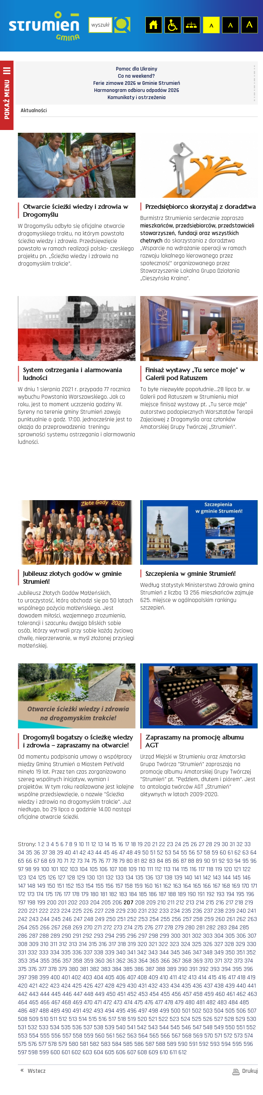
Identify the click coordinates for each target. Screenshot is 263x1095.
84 (160, 861)
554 (34, 1036)
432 (153, 986)
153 (79, 886)
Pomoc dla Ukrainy (136, 69)
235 (186, 911)
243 (34, 919)
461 (230, 994)
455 (165, 994)
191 (201, 894)
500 (175, 1011)
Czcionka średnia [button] (230, 24)
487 (33, 1011)
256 (176, 919)
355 (45, 961)
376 (32, 969)
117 (201, 869)
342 (142, 952)
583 (105, 1044)
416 (222, 977)
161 (157, 886)
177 (67, 894)
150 (51, 886)
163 (177, 886)
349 (219, 952)
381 (84, 969)
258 (198, 919)
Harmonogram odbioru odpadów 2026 (136, 90)
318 (122, 944)
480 (190, 1002)
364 (143, 961)
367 (176, 961)
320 (142, 944)
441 (252, 986)
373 (238, 961)
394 (226, 969)
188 (172, 894)
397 (22, 977)
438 (219, 986)
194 (230, 894)
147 (21, 886)
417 (232, 977)
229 (121, 911)
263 (252, 919)
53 (168, 852)
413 (192, 977)
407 (131, 977)
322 (163, 944)
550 (230, 1027)
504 (219, 1011)
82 (144, 861)
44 (98, 852)
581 (84, 1044)
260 (220, 919)
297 (142, 936)
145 (236, 877)
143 (217, 877)
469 (77, 1002)
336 (77, 952)
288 (44, 936)
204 (95, 902)
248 (88, 919)
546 (186, 1027)
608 (142, 1052)
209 (151, 902)
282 (211, 927)
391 (193, 969)
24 (178, 844)
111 (150, 869)
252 (132, 919)
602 (76, 1052)
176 (58, 894)
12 (93, 844)
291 (77, 936)
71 (66, 861)
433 (164, 986)
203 (84, 902)
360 (99, 961)
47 (122, 852)
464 (22, 1002)
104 (83, 869)
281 (200, 927)
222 (43, 911)
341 (131, 952)
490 (66, 1011)
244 (45, 919)
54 (176, 852)
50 (145, 852)
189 (182, 894)
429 (121, 986)
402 (76, 977)
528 (229, 1019)
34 (21, 852)
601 (66, 1052)
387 (149, 969)
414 (202, 977)
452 (132, 994)
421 (33, 986)
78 (115, 861)
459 (209, 994)
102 (64, 869)
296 (132, 936)
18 (133, 844)
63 (245, 852)
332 (32, 952)
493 (98, 1011)
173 (31, 894)
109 (132, 869)
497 (142, 1011)
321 (153, 944)
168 (226, 886)
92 (222, 861)
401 (66, 977)
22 (162, 844)
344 (164, 952)
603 (87, 1052)
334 (55, 952)
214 (200, 902)
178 (75, 894)
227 (99, 911)
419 (251, 977)
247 (77, 919)
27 (201, 844)
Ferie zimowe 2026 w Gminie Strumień (136, 83)
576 (32, 1044)
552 (251, 1027)
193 (220, 894)
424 (66, 986)
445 (56, 994)
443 (34, 994)
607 (131, 1052)
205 (106, 902)
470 (88, 1002)
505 (230, 1011)
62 (237, 852)
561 (110, 1036)
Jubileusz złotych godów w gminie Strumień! (72, 577)
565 (154, 1036)
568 (186, 1036)
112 (158, 869)
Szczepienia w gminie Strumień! (190, 573)
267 (55, 927)
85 (168, 861)
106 (103, 869)
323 (174, 944)
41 (75, 852)
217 (229, 902)
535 (66, 1027)
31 (232, 844)
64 (253, 852)
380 (73, 969)
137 (158, 877)
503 (208, 1011)
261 (230, 919)
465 (34, 1002)
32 (239, 844)
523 (174, 1019)
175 (49, 894)
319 (132, 944)
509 (34, 1019)
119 (218, 869)
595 (237, 1044)
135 (139, 877)
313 (73, 944)
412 (182, 977)
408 (142, 977)
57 (199, 852)
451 (121, 994)
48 (129, 852)
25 (186, 844)
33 (247, 844)
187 (162, 894)
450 (111, 994)
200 (51, 902)
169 (236, 886)
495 (121, 1011)
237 (208, 911)
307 (252, 936)
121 (237, 869)
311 (53, 944)
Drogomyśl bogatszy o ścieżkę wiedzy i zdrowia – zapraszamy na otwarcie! (78, 741)
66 (29, 861)
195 (240, 894)
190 (192, 894)
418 (241, 977)
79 (122, 861)
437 (208, 986)
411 (173, 977)
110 (141, 869)
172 (21, 894)
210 (161, 902)
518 (122, 1019)
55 (184, 852)
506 (241, 1011)
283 (222, 927)
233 (164, 911)
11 (87, 844)
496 (132, 1011)
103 (74, 869)
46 (114, 852)
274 (128, 927)
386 (139, 969)
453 (143, 994)
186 (153, 894)
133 (119, 877)
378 (52, 969)
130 (91, 877)
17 (127, 844)
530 (251, 1019)
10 (81, 844)
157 (119, 886)
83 (152, 861)
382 (94, 969)
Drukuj (250, 1071)
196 (250, 894)
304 (219, 936)
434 (175, 986)
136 (149, 877)
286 (22, 936)
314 (83, 944)
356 (56, 961)
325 (196, 944)
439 (230, 986)
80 (129, 861)
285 (244, 927)
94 (237, 861)
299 (164, 936)
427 (99, 986)
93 (229, 861)
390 (183, 969)
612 (182, 1052)
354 (34, 961)
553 (22, 1036)
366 (165, 961)
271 (98, 927)
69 (52, 861)
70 (59, 861)
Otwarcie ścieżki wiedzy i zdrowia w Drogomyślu (75, 210)
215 (210, 902)
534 (55, 1027)
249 (99, 919)
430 (132, 986)
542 (142, 1027)
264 (22, 927)
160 (148, 886)
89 (199, 861)
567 (176, 1036)
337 (87, 952)
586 (139, 1044)
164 (187, 886)
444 (45, 994)
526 (208, 1019)
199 (41, 902)
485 (244, 1002)
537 (87, 1027)
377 (42, 969)
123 (22, 877)
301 (186, 936)
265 (34, 927)
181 (103, 894)
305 (230, 936)
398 (33, 977)
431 (142, 986)
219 (249, 902)
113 (166, 869)
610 (164, 1052)
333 (43, 952)
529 (240, 1019)
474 (128, 1002)
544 (164, 1027)
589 (171, 1044)
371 (218, 961)
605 (109, 1052)
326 (208, 944)
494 (109, 1011)
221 (33, 911)
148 (31, 886)
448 (88, 994)
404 (98, 977)
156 (109, 886)
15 (113, 844)
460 (220, 994)
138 (168, 877)
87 (183, 861)
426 (88, 986)
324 (185, 944)
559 (88, 1036)
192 (210, 894)
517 (112, 1019)
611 (173, 1052)
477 (159, 1002)
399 (44, 977)
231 (142, 911)
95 (245, 861)
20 (147, 844)
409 (153, 977)
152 (70, 886)
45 (106, 852)
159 (138, 886)
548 (208, 1027)
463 (252, 994)
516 (103, 1019)
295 (121, 936)
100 (45, 869)
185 (143, 894)
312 (63, 944)
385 (128, 969)
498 (153, 1011)
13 (100, 844)
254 (154, 919)
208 (140, 902)
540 (121, 1027)
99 (36, 869)
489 (55, 1011)
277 (159, 927)
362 (121, 961)
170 (245, 886)
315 (93, 944)
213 (190, 902)
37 (44, 852)
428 (109, 986)
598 (33, 1052)
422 (43, 986)
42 (82, 852)
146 (246, 877)
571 (218, 1036)
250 (111, 919)
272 (107, 927)
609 (153, 1052)
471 (98, 1002)
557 (66, 1036)
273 (118, 927)
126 (52, 877)
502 (196, 1011)
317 (112, 944)
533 (43, 1027)
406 (121, 977)
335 (66, 952)
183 (123, 894)
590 (183, 1044)
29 (217, 844)
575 (22, 1044)
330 (251, 944)
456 (176, 994)
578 (52, 1044)
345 (175, 952)
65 (21, 861)
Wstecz (37, 1071)
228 (109, 911)
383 (105, 969)
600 (55, 1052)
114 (175, 869)
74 (87, 861)
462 (241, 994)
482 (211, 1002)
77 (108, 861)
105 (93, 869)
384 (117, 969)
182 (113, 894)
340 (121, 952)
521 (153, 1019)
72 (72, 861)
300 (175, 936)
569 (198, 1036)
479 (179, 1002)
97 (20, 869)
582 (94, 1044)
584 (117, 1044)
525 (196, 1019)
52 (160, 852)
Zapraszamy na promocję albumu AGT (194, 741)
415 (212, 977)
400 (55, 977)
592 (204, 1044)
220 (22, 911)
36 (37, 852)
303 (208, 936)
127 (61, 877)
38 (52, 852)
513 (73, 1019)
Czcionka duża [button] (249, 24)
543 (153, 1027)
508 (22, 1019)
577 (42, 1044)
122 (246, 869)
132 (109, 877)
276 (149, 927)
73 (80, 861)
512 (63, 1019)
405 (109, 977)
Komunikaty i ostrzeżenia (137, 97)
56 (192, 852)
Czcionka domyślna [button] (211, 24)
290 (66, 936)
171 (254, 886)
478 (168, 1002)
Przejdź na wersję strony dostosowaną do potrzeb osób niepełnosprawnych (172, 24)
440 (241, 986)
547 (197, 1027)
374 (248, 961)
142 (207, 877)
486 (22, 1011)
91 (214, 861)
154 (89, 886)
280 (190, 927)
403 (87, 977)
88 (191, 861)
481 (200, 1002)
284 (233, 927)
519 (132, 1019)
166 (207, 886)
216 (220, 902)
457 (187, 994)
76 (101, 861)
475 (138, 1002)
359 (88, 961)
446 (67, 994)
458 (198, 994)
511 (53, 1019)
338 (98, 952)
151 (60, 886)
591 (193, 1044)
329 (240, 944)
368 (186, 961)
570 (208, 1036)
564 (143, 1036)
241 (252, 911)
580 (73, 1044)
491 (77, 1011)
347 (197, 952)
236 (197, 911)
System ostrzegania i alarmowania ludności (72, 374)
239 (230, 911)
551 (240, 1027)
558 (77, 1036)
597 (22, 1052)
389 (171, 969)
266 (45, 927)
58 (207, 852)
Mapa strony (191, 24)
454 (154, 994)
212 (180, 902)
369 (198, 961)
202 (72, 902)
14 (107, 844)
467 (55, 1002)
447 (77, 994)
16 (120, 844)
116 (193, 869)
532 (32, 1027)
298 (153, 936)
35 (29, 852)
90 (207, 861)
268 (66, 927)
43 (90, 852)
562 (121, 1036)
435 (186, 986)
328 (229, 944)
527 (218, 1019)
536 (77, 1027)
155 (99, 886)
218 (239, 902)
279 (179, 927)
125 (42, 877)
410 (164, 977)
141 (197, 877)
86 (176, 861)
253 (143, 919)
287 (33, 936)
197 (21, 902)
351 (240, 952)
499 (164, 1011)
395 (237, 969)
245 (56, 919)
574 (248, 1036)
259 (209, 919)
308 (22, 944)
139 (178, 877)
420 (22, 986)
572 (228, 1036)
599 (44, 1052)
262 (241, 919)
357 (66, 961)
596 (248, 1044)
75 (94, 861)
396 (248, 969)
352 (251, 952)
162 (167, 886)
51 (152, 852)
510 (44, 1019)
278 (168, 927)
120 (228, 869)
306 (241, 936)
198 (31, 902)
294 (109, 936)
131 (100, 877)
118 (209, 869)
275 (138, 927)
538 (98, 1027)
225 (77, 911)
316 (103, 944)
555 (45, 1036)
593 (215, 1044)
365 (154, 961)
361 (110, 961)
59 (215, 852)
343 (153, 952)
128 (71, 877)
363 (132, 961)
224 (66, 911)
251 (121, 919)
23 (170, 844)
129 (81, 877)
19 (140, 844)
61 (230, 852)
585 (128, 1044)
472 (107, 1002)
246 (67, 919)
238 (219, 911)
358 (77, 961)
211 (170, 902)
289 (55, 936)
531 (22, 1027)
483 (222, 1002)
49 (137, 852)
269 (77, 927)
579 (62, 1044)
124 (32, 877)
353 (22, 961)
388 (160, 969)
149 (41, 886)
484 (233, 1002)
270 (88, 927)
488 (44, 1011)
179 (85, 894)
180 (94, 894)
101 (54, 869)
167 (216, 886)
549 (219, 1027)
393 (215, 969)
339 (109, 952)
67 (36, 861)
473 (118, 1002)
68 (44, 861)
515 (93, 1019)
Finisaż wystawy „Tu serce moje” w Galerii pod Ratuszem (195, 374)
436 (197, 986)
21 (154, 844)
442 (22, 994)
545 (175, 1027)
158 (128, 886)
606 (121, 1052)
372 (228, 961)
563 (132, 1036)
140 (188, 877)
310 (44, 944)
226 (88, 911)
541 (131, 1027)
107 (113, 869)
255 (165, 919)
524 (185, 1019)
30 (225, 844)
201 (62, 902)
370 (208, 961)
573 (238, 1036)
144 (226, 877)
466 (45, 1002)
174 (40, 894)
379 (62, 969)
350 (230, 952)
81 (136, 861)
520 (142, 1019)
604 (98, 1052)
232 (153, 911)
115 (184, 869)
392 (204, 969)
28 (209, 844)
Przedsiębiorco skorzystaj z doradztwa (200, 206)
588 (160, 1044)
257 (187, 919)
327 (218, 944)
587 (149, 1044)
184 (133, 894)
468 (66, 1002)
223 (55, 911)
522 (163, 1019)
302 (196, 936)
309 (34, 944)
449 (99, 994)
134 (129, 877)
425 (77, 986)
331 (22, 952)
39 (60, 852)
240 (241, 911)
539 (109, 1027)
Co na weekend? (136, 76)
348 (208, 952)
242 (22, 919)
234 (175, 911)
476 (149, 1002)
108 (122, 869)
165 (197, 886)
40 (68, 852)
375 (22, 969)
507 (252, 1011)
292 (87, 936)
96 (253, 861)
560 (99, 1036)
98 (28, 869)
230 (132, 911)
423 (55, 986)
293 (98, 936)
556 (56, 1036)
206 (117, 902)
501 (186, 1011)
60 (223, 852)
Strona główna (153, 24)
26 (194, 844)
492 (87, 1011)
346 (186, 952)
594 (226, 1044)
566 (165, 1036)
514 (83, 1019)
